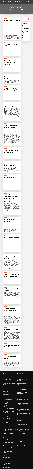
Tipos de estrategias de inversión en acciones (23, 346)
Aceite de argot (19, 335)
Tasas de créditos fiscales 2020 (21, 332)
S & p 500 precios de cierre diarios (7, 439)
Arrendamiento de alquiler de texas (8, 337)
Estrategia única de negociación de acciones (9, 425)
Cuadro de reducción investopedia (7, 381)
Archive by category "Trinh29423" (17, 9)
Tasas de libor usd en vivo (6, 324)
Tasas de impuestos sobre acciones (8, 340)
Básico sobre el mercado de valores (8, 451)
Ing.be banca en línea (10, 280)
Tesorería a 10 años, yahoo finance (8, 436)
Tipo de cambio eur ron (6, 461)
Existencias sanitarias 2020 (12, 40)
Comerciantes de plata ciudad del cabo (8, 434)
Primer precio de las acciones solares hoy (8, 440)
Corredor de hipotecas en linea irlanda (8, 344)
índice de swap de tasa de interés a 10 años (12, 1)
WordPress (14, 467)
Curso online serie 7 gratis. (20, 321)
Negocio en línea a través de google (8, 385)
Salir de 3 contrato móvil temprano (8, 421)
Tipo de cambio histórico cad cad (21, 379)
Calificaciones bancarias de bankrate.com (8, 418)
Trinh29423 (5, 18)
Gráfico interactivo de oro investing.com (8, 448)
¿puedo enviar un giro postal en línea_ (22, 343)
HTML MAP (26, 467)
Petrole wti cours (5, 376)
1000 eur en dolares (19, 376)
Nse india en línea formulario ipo (7, 397)
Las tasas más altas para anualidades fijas (9, 353)
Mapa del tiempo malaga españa (7, 338)
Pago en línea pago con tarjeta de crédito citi (9, 378)
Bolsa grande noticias (20, 347)
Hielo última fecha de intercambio (21, 341)
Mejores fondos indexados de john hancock (9, 401)
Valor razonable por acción (11, 304)
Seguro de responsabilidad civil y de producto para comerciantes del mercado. (12, 170)
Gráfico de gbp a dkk (6, 348)
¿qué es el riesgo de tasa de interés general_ (23, 344)
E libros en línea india (20, 387)
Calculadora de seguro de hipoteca (8, 382)
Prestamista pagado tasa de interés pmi (8, 350)
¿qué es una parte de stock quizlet (21, 366)
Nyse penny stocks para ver (7, 321)
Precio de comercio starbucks (7, 343)
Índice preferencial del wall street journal (22, 353)
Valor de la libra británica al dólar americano (23, 349)
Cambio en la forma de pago (7, 410)
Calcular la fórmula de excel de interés (22, 357)
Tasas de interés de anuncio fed (21, 386)
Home (11, 9)
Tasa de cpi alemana (6, 379)
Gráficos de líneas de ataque (21, 373)
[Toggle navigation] (29, 1)
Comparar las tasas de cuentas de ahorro (8, 437)
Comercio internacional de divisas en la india (9, 455)
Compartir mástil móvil (6, 341)
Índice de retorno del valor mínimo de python (9, 458)
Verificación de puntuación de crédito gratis (25, 30)
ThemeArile (23, 467)
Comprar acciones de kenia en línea (8, 375)
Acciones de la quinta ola (6, 384)
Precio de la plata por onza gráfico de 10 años (9, 414)
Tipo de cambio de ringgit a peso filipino (8, 351)
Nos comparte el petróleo (6, 357)
